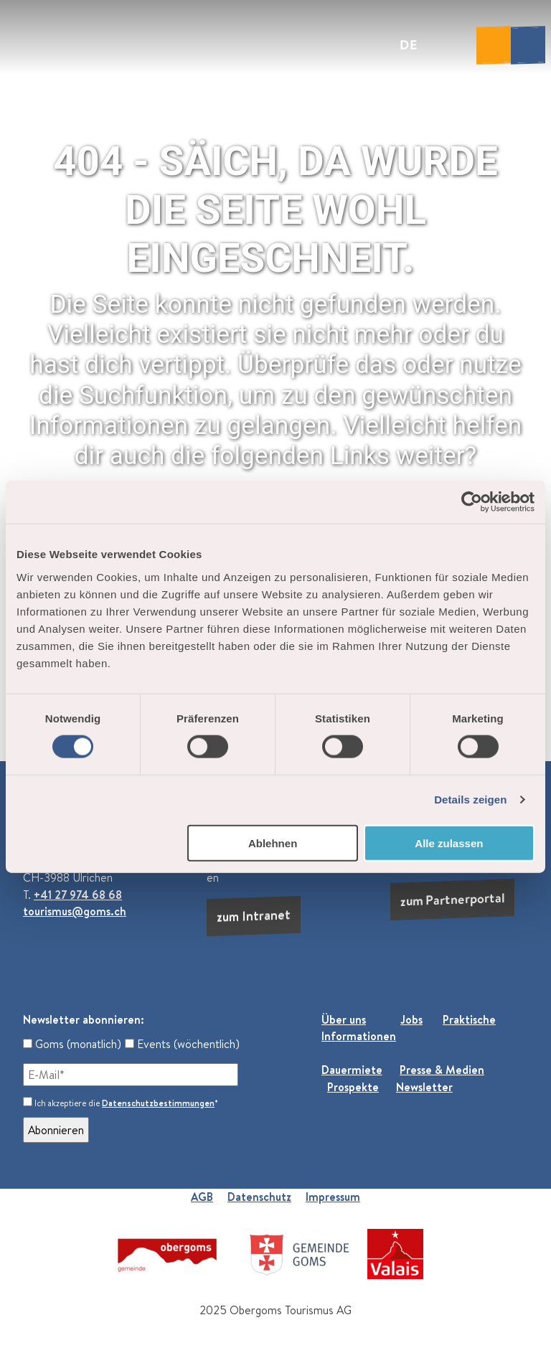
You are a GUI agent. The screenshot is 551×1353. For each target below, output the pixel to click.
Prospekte (353, 1087)
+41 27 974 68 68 (78, 894)
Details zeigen (470, 799)
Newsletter (424, 1087)
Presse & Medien (442, 1070)
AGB (202, 1196)
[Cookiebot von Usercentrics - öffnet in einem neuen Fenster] (471, 502)
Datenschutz (259, 1196)
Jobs (411, 1019)
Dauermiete (351, 1070)
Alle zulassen (449, 842)
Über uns (343, 1019)
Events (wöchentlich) (182, 1044)
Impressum (333, 1196)
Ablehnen (272, 842)
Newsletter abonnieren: (83, 1019)
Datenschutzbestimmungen (158, 1103)
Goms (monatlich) (72, 1044)
